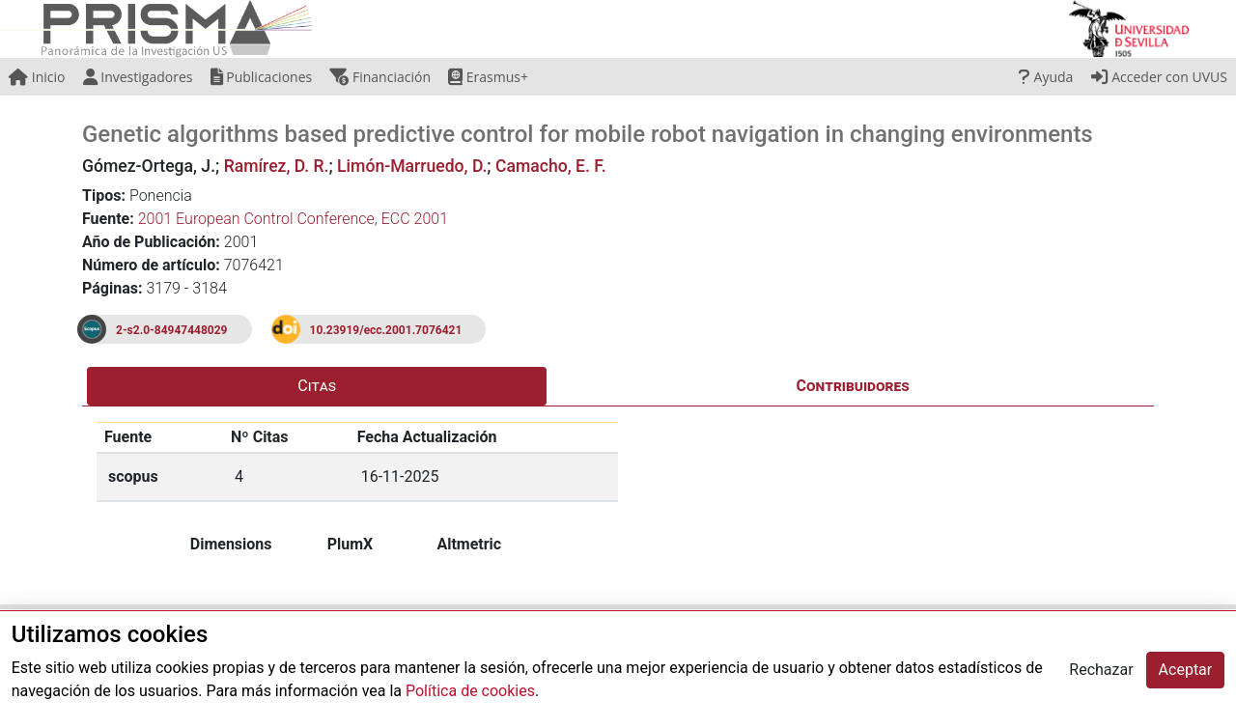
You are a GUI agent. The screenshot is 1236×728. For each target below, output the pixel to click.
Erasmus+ (488, 77)
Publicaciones (262, 77)
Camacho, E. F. (550, 166)
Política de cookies (470, 691)
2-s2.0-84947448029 (172, 330)
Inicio (37, 77)
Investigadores (138, 77)
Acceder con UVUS (1159, 77)
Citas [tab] (316, 386)
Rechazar (1101, 669)
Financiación (380, 77)
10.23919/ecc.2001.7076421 (386, 330)
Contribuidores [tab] (853, 386)
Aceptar (1186, 669)
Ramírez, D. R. (276, 166)
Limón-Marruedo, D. (412, 166)
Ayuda (1046, 77)
